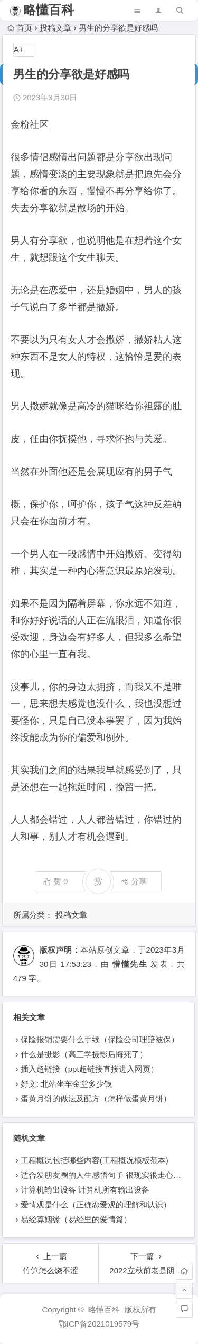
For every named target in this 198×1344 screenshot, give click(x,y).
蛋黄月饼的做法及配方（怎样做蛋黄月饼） (96, 1098)
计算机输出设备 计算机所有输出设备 (85, 1189)
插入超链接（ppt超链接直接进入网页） (89, 1068)
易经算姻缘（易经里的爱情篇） (76, 1219)
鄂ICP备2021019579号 (99, 1323)
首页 (19, 27)
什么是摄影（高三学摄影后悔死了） (84, 1054)
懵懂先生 (129, 963)
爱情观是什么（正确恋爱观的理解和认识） (96, 1204)
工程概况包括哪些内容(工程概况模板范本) (94, 1160)
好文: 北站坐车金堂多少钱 (66, 1083)
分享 (134, 881)
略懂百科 (48, 10)
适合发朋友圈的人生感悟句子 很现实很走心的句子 (109, 1174)
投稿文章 (55, 27)
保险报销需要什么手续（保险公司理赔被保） (100, 1039)
